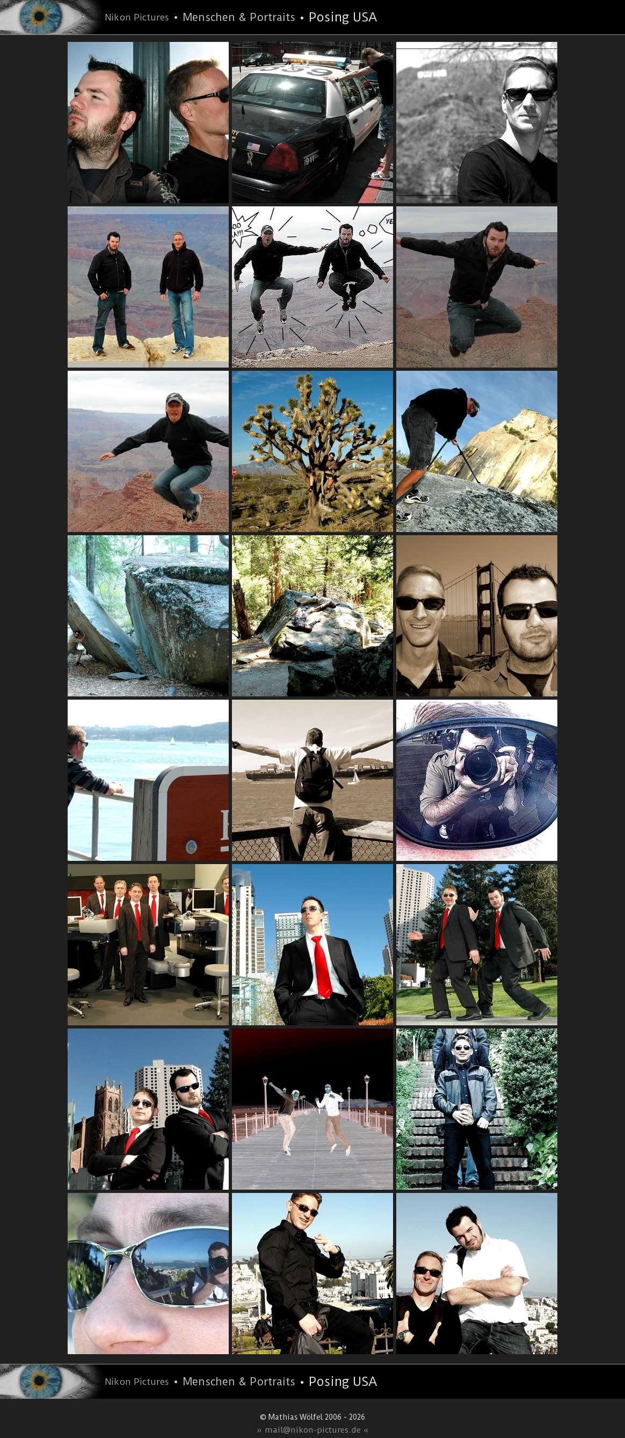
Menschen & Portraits (239, 17)
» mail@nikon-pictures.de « (313, 1430)
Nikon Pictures (137, 17)
